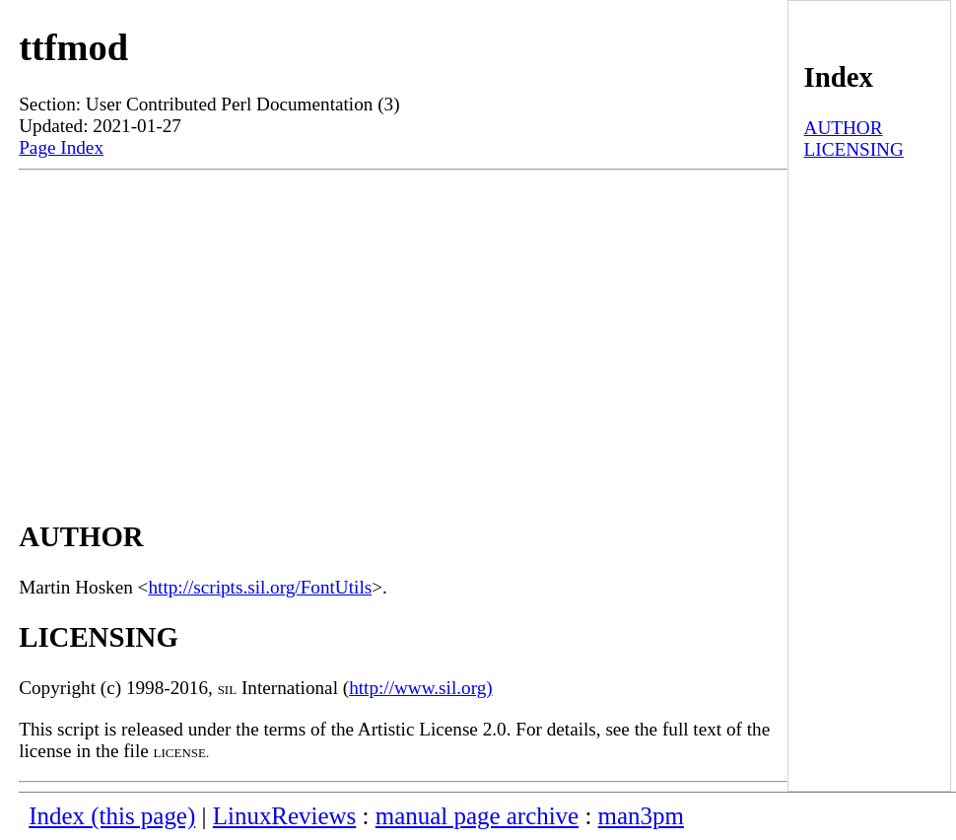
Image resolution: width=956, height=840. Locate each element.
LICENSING (854, 149)
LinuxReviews (285, 816)
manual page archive (477, 816)
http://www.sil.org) (421, 687)
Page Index (61, 147)
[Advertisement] (403, 327)
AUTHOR (843, 127)
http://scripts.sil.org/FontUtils (260, 587)
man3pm (641, 816)
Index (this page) (112, 816)
